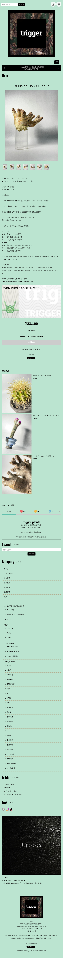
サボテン (7, 569)
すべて (9, 511)
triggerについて (9, 784)
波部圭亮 (10, 749)
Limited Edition (9, 643)
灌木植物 (7, 587)
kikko (8, 703)
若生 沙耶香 (11, 768)
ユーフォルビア (9, 573)
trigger (6, 625)
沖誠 (8, 689)
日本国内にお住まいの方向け (31, 349)
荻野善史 (10, 698)
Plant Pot (10, 628)
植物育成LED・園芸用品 (15, 614)
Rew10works (11, 763)
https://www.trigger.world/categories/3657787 (17, 281)
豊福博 (9, 735)
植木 (5, 597)
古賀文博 (10, 707)
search (21, 4)
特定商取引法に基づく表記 (13, 794)
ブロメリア (8, 601)
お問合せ (7, 788)
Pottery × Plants (9, 662)
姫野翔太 (10, 759)
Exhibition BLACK (13, 651)
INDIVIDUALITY (12, 647)
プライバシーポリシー (11, 791)
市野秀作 (10, 679)
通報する (31, 354)
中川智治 (10, 740)
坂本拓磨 (10, 717)
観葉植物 (7, 592)
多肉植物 (7, 578)
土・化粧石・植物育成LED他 (14, 606)
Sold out (31, 342)
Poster (9, 633)
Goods (9, 637)
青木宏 (9, 665)
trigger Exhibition (12, 656)
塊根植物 (7, 583)
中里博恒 (10, 745)
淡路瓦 (9, 670)
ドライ (9, 619)
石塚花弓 (10, 675)
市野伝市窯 (11, 684)
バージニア (11, 754)
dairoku (9, 726)
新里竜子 (10, 721)
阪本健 (9, 712)
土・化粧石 (11, 610)
